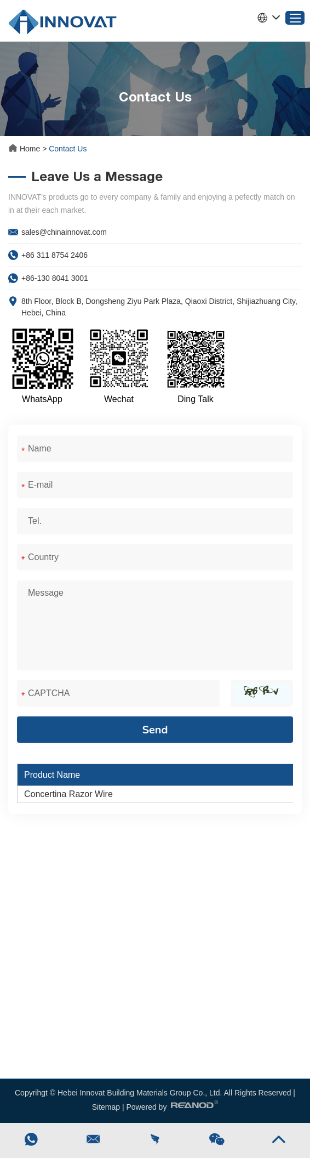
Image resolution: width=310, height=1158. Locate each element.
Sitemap (106, 1107)
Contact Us (68, 148)
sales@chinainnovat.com (64, 232)
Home (25, 148)
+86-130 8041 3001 (54, 278)
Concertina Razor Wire (68, 794)
